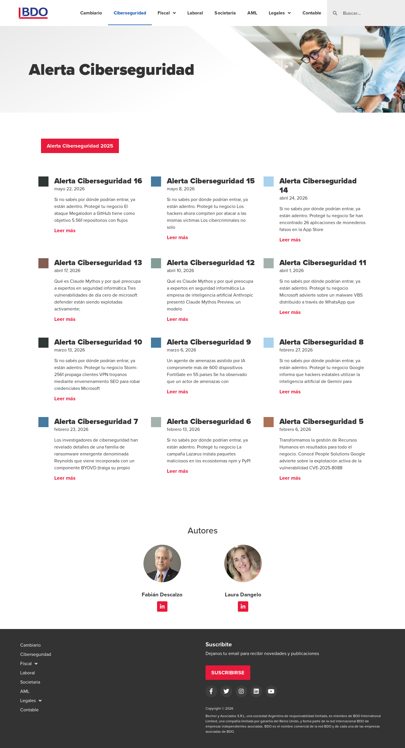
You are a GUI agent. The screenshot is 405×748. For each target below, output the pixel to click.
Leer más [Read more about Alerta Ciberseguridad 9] (177, 391)
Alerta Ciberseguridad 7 (96, 421)
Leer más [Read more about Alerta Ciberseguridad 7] (65, 478)
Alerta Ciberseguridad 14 (318, 185)
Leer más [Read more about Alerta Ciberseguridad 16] (65, 230)
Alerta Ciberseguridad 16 (98, 180)
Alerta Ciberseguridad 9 (209, 341)
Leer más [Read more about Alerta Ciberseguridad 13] (65, 319)
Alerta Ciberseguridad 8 (321, 341)
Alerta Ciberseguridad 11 (322, 262)
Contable (312, 13)
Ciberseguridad (130, 13)
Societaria (225, 13)
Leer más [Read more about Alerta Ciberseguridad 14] (290, 239)
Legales (280, 13)
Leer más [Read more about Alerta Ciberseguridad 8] (290, 391)
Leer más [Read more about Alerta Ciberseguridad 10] (65, 398)
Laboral (195, 13)
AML (252, 13)
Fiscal (167, 13)
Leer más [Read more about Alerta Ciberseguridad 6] (177, 471)
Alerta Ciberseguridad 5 (321, 421)
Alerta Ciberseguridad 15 (211, 180)
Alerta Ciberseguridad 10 (98, 341)
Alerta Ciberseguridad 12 (211, 262)
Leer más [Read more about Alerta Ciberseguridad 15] (177, 237)
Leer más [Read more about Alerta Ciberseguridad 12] (177, 319)
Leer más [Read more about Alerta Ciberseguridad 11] (290, 312)
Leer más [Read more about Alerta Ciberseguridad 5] (290, 478)
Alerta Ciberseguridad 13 (98, 262)
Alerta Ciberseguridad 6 (209, 421)
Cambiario (91, 13)
